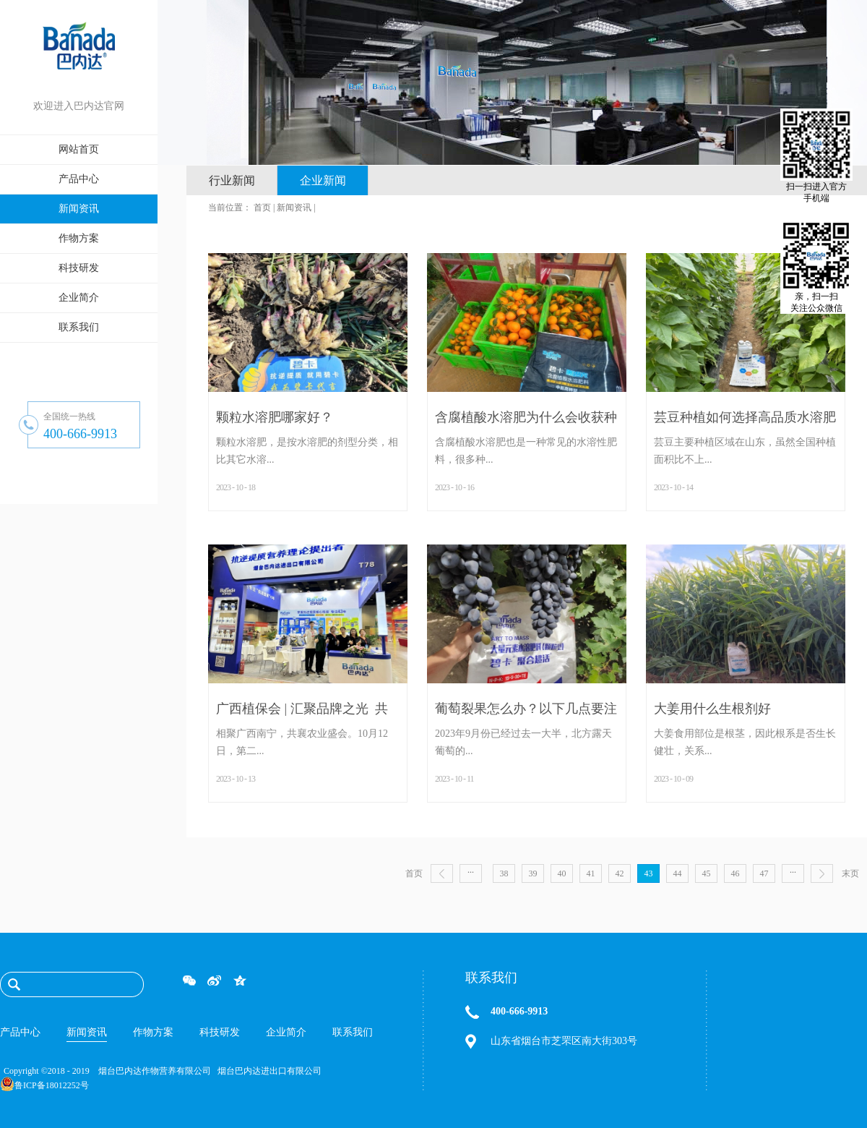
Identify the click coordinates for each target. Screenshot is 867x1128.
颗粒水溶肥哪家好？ (274, 417)
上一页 (441, 873)
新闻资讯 (294, 207)
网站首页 (79, 149)
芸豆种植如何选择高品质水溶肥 (745, 417)
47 (764, 873)
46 (735, 873)
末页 (850, 873)
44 (677, 873)
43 (648, 873)
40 (562, 873)
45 (706, 873)
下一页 (821, 873)
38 (504, 873)
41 (591, 873)
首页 (414, 873)
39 (533, 873)
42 (620, 873)
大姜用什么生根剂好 (712, 708)
